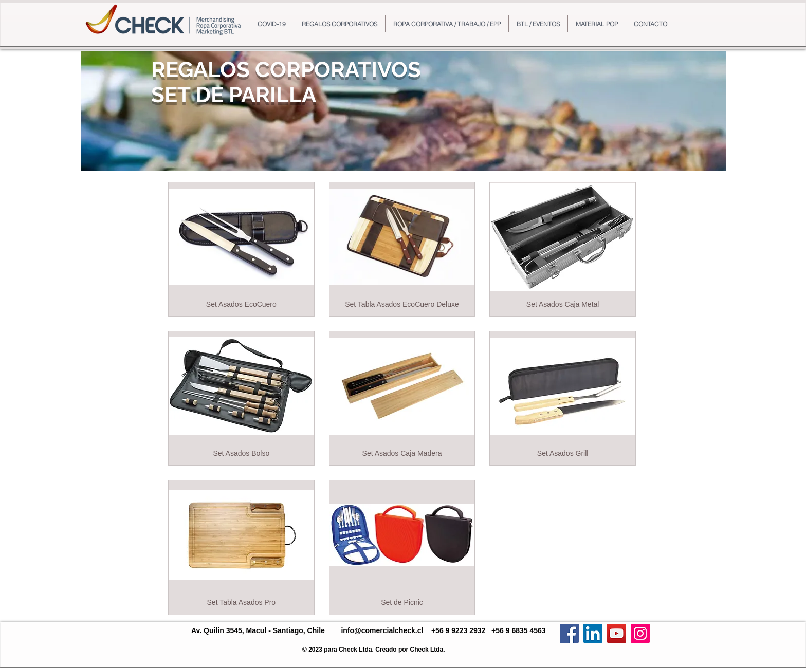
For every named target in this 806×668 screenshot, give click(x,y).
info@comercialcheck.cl (382, 630)
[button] (339, 23)
